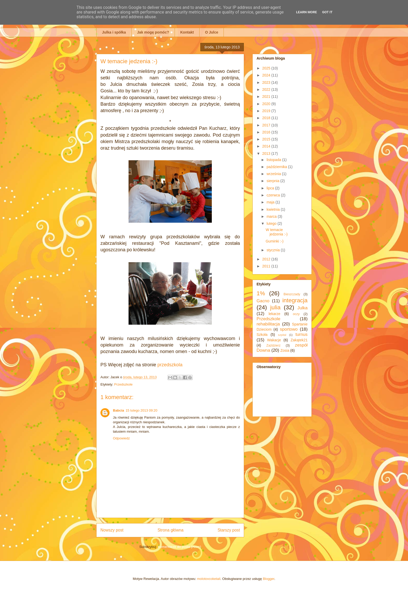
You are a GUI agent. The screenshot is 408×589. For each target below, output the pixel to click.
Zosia (284, 350)
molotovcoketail (208, 579)
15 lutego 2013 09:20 (141, 410)
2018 (266, 118)
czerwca (273, 195)
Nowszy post (111, 530)
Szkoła (262, 334)
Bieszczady (292, 294)
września (274, 174)
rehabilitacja (268, 324)
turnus (301, 334)
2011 (266, 266)
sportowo (289, 329)
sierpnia (273, 181)
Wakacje (274, 340)
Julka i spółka (114, 32)
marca (272, 216)
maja (270, 202)
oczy (296, 314)
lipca (270, 188)
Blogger (268, 579)
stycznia (273, 250)
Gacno (263, 300)
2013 (266, 153)
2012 (266, 259)
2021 (266, 96)
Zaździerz (273, 345)
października (277, 167)
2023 (266, 82)
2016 (266, 132)
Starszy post (229, 530)
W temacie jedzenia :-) (277, 232)
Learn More (306, 12)
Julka (302, 307)
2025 (266, 68)
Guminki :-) (274, 241)
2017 (266, 125)
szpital (282, 334)
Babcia (118, 410)
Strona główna (170, 530)
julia (275, 307)
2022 (266, 89)
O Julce (211, 32)
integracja (295, 300)
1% (261, 293)
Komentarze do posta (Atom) (179, 547)
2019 (266, 111)
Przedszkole (123, 384)
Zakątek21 (299, 340)
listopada (274, 160)
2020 (266, 104)
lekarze (274, 314)
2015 (266, 139)
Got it (327, 12)
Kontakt (187, 32)
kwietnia (273, 209)
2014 (266, 146)
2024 (266, 75)
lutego (271, 223)
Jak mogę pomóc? (153, 32)
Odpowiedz (121, 438)
